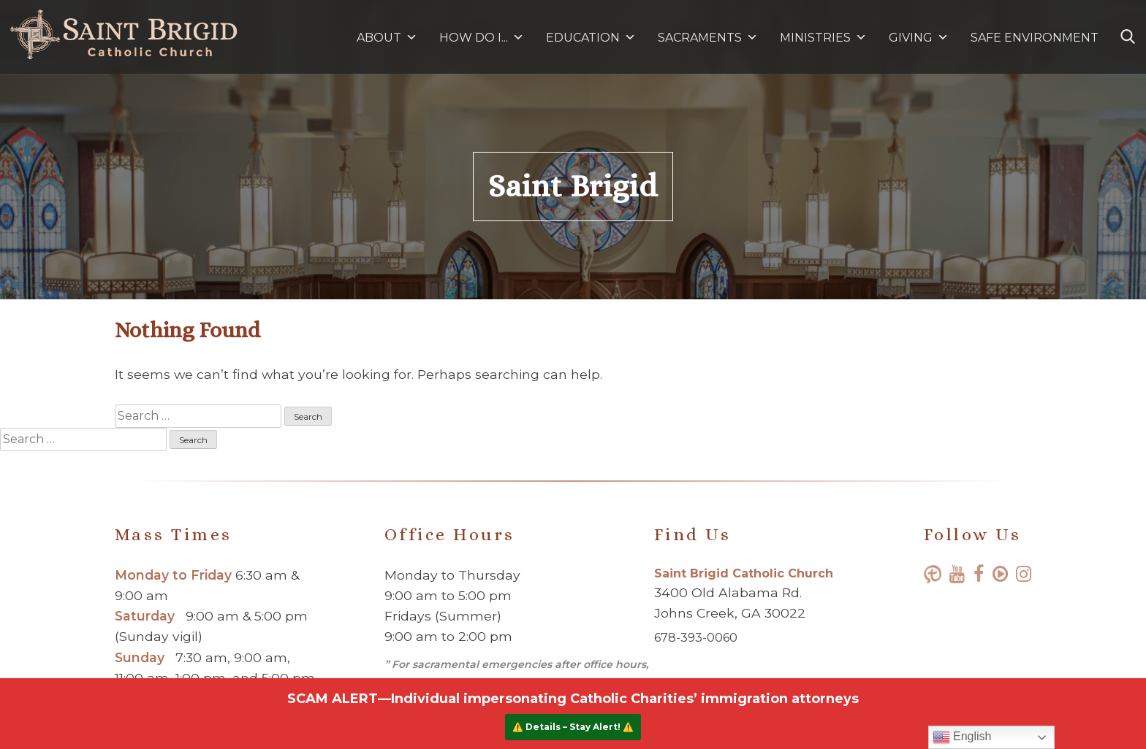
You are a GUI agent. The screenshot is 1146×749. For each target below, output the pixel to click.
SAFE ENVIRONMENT (1034, 38)
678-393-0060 (695, 638)
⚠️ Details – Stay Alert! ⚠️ (573, 726)
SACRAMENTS (708, 37)
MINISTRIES (823, 37)
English (962, 737)
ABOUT (387, 37)
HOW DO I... (481, 37)
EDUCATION (591, 37)
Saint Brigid (573, 186)
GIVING (911, 38)
